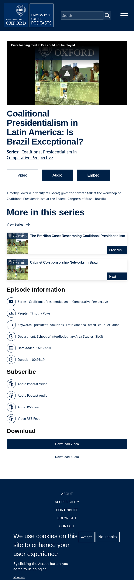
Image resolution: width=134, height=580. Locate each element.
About (67, 494)
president (41, 325)
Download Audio (67, 457)
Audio (57, 176)
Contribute (67, 510)
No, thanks (107, 537)
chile (101, 325)
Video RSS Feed (29, 419)
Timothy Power (41, 314)
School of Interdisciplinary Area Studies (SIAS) (70, 337)
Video (22, 176)
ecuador (113, 325)
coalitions (57, 325)
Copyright (67, 518)
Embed (93, 176)
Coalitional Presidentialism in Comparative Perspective (42, 155)
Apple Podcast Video (32, 384)
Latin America (76, 325)
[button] (67, 74)
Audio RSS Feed (29, 408)
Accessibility (67, 502)
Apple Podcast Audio (33, 396)
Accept (86, 537)
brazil (92, 325)
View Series (15, 225)
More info (19, 577)
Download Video (67, 444)
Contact (67, 526)
